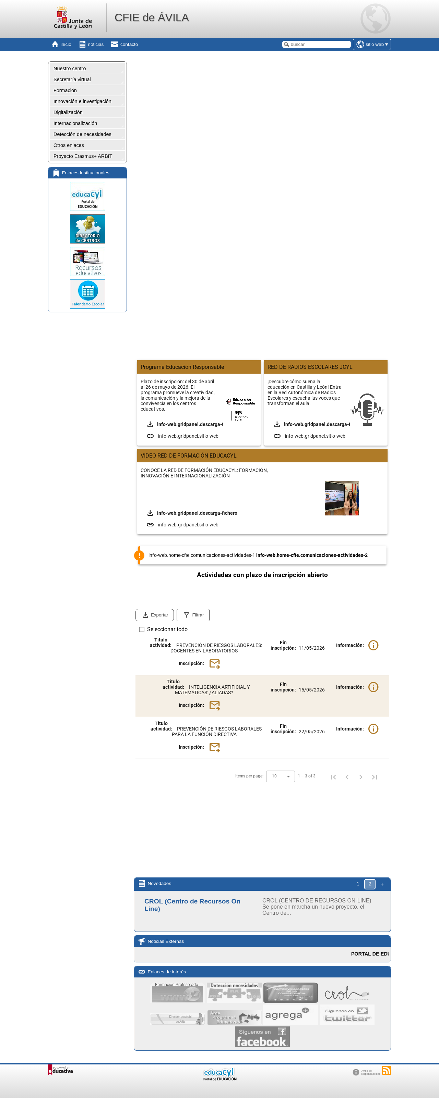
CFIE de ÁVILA (152, 17)
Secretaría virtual (72, 79)
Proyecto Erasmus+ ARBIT (83, 156)
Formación (65, 90)
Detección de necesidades (82, 134)
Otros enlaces (69, 145)
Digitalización (68, 112)
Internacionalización (75, 123)
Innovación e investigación (82, 101)
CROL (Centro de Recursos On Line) (192, 905)
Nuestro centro (70, 68)
